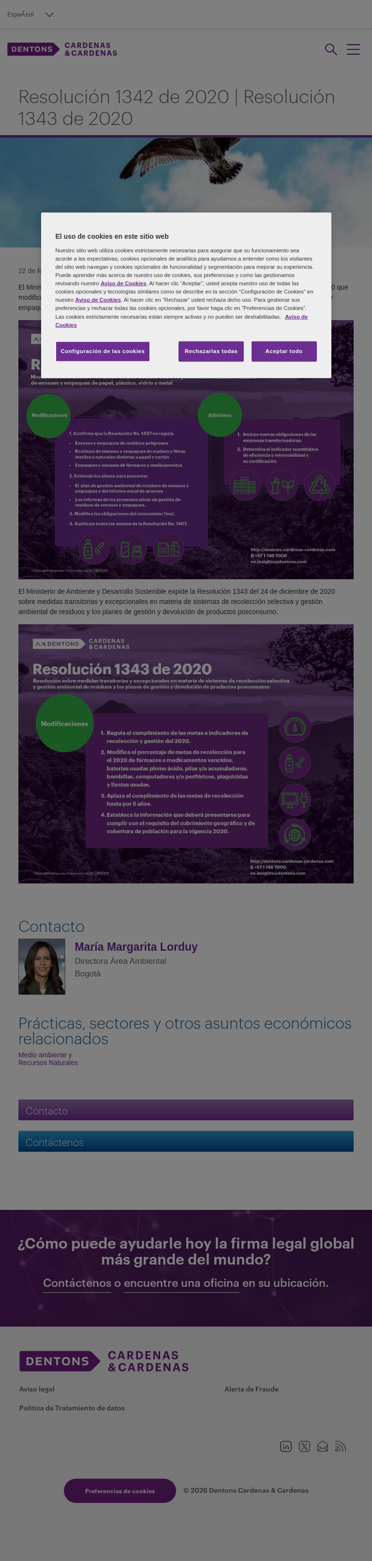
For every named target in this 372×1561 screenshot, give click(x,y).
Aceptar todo (284, 351)
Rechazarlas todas (211, 351)
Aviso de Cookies (123, 283)
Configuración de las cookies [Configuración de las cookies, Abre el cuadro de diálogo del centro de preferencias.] (103, 351)
